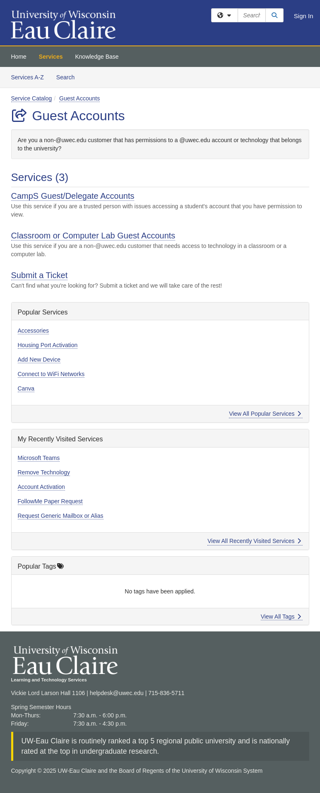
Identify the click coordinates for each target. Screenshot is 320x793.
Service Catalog (31, 98)
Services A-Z (27, 77)
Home (18, 56)
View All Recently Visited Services (254, 541)
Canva (26, 388)
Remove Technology (44, 472)
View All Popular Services (265, 413)
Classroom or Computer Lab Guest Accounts (93, 235)
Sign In (303, 15)
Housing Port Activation (48, 345)
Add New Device (39, 359)
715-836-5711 (166, 693)
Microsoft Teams (39, 458)
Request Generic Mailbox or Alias (60, 515)
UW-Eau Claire (46, 741)
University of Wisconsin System (222, 770)
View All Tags (281, 616)
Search (68, 77)
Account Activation (41, 486)
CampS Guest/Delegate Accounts (73, 195)
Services (51, 56)
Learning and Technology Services (49, 679)
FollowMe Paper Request (50, 501)
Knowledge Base (96, 56)
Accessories (33, 330)
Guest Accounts (79, 98)
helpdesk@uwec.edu (117, 693)
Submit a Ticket (39, 275)
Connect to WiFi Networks (51, 374)
